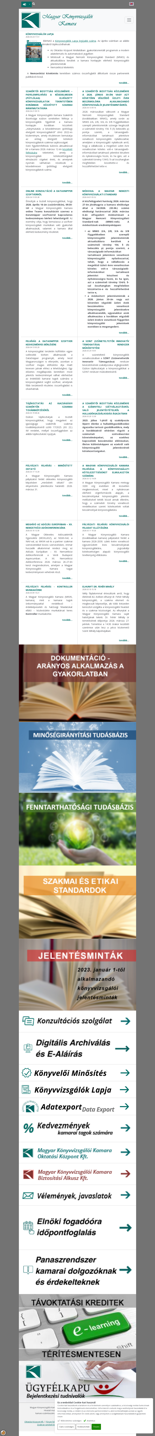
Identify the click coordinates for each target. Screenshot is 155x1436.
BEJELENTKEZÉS (24, 4)
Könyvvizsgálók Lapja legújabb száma (75, 40)
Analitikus (107, 1420)
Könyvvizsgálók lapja (40, 34)
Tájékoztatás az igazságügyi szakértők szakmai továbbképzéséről (49, 407)
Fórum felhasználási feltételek (59, 1421)
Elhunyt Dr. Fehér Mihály (98, 586)
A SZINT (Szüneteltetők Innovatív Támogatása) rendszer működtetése (105, 344)
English (131, 4)
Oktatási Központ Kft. (34, 1421)
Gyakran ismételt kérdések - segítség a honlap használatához (65, 1424)
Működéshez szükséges (87, 1420)
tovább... (124, 82)
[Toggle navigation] (129, 20)
